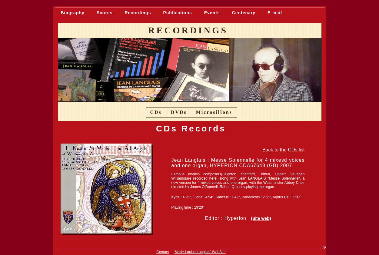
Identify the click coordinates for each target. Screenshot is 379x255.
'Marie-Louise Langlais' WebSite (199, 252)
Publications (177, 12)
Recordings (138, 12)
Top (323, 247)
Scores (105, 12)
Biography (73, 12)
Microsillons (214, 112)
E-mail (275, 12)
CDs (156, 112)
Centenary (243, 12)
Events (212, 12)
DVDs (179, 112)
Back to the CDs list (283, 149)
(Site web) (261, 218)
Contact (162, 252)
